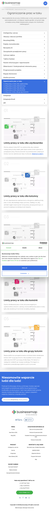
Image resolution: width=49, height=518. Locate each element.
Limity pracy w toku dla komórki (14, 90)
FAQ (36, 459)
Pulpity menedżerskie (11, 44)
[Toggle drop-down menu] (44, 33)
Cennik (13, 450)
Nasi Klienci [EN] (13, 432)
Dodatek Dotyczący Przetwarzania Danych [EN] (36, 436)
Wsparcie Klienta (36, 453)
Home (3, 9)
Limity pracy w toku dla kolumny (14, 86)
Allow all (24, 268)
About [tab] (40, 247)
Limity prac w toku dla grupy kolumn (16, 92)
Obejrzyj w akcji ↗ (38, 154)
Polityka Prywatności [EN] (36, 432)
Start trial (24, 492)
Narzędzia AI (7, 48)
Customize (24, 273)
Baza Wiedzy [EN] (13, 456)
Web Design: (24, 507)
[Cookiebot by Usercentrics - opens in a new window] (39, 243)
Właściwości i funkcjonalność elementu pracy (20, 66)
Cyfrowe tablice (9, 55)
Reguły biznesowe (10, 74)
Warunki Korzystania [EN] (36, 429)
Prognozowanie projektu (12, 70)
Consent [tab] (8, 247)
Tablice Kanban (9, 59)
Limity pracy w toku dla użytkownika (16, 84)
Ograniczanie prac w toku (20, 9)
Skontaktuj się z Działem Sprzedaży (36, 447)
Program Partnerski (36, 456)
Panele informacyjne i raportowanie (16, 62)
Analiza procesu (9, 77)
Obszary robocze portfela (12, 36)
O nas (13, 429)
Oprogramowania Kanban (13, 473)
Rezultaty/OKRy (9, 40)
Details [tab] (24, 247)
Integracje (7, 95)
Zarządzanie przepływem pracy (14, 51)
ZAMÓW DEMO (36, 450)
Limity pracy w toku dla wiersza (14, 88)
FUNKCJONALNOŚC (10, 9)
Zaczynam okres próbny (15, 399)
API (4, 103)
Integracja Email (9, 99)
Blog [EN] (13, 435)
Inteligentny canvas (10, 33)
